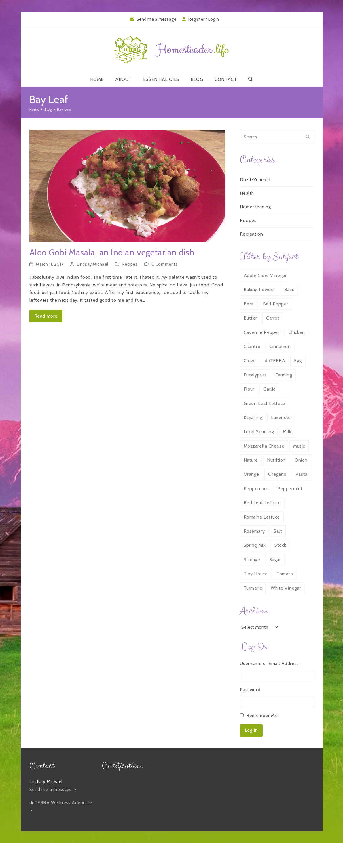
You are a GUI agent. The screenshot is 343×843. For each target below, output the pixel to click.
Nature (251, 460)
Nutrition (276, 460)
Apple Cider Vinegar (265, 275)
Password (250, 689)
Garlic (269, 389)
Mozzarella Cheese (264, 446)
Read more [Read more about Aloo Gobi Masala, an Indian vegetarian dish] (46, 316)
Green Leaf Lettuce (264, 403)
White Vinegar (286, 588)
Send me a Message (157, 19)
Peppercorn (256, 488)
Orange (251, 474)
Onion (301, 460)
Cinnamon (280, 346)
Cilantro (252, 346)
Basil (289, 289)
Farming (283, 375)
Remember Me (262, 715)
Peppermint (290, 488)
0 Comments (164, 264)
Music (299, 446)
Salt (278, 531)
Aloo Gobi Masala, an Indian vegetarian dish (111, 252)
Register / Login (203, 19)
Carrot (272, 318)
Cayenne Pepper (262, 332)
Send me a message (52, 789)
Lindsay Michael (92, 264)
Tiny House (256, 573)
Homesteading (255, 206)
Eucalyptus (255, 375)
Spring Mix (255, 545)
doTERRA (275, 360)
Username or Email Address (269, 663)
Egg (298, 360)
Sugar (275, 559)
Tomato (284, 573)
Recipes (129, 264)
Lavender (281, 417)
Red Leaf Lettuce (262, 502)
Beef (249, 304)
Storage (252, 559)
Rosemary (254, 531)
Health (247, 193)
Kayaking (253, 417)
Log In (251, 730)
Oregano (277, 474)
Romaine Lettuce (262, 517)
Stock (280, 545)
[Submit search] (308, 137)
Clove (250, 360)
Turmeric (253, 588)
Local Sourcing (259, 431)
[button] (250, 79)
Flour (249, 389)
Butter (250, 318)
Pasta (301, 474)
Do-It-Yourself (255, 179)
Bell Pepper (275, 304)
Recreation (251, 234)
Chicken (296, 332)
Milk (287, 431)
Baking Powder (259, 289)
